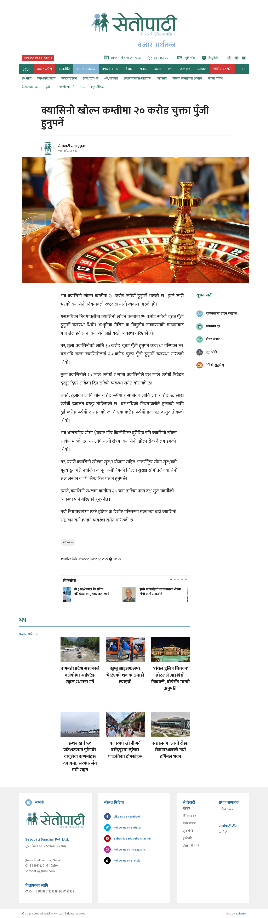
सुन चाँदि (188, 831)
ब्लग (170, 69)
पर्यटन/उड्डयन (69, 78)
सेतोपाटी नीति (191, 846)
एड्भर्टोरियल (98, 87)
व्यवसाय (162, 78)
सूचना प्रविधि (215, 78)
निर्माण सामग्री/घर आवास (187, 78)
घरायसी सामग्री (65, 87)
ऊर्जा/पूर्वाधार (90, 78)
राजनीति (64, 69)
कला (157, 69)
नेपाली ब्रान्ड (110, 69)
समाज (143, 69)
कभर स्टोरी (44, 69)
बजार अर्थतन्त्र (86, 69)
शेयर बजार (189, 823)
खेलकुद (185, 69)
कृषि (48, 87)
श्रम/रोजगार (111, 78)
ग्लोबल (202, 69)
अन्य (82, 87)
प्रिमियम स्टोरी (222, 69)
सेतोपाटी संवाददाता (71, 146)
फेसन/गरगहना (31, 87)
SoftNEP (241, 913)
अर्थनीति (27, 78)
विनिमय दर (189, 816)
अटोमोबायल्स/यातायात (137, 78)
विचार (128, 69)
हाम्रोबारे (187, 838)
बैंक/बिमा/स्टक (46, 78)
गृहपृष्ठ (186, 808)
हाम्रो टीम (224, 832)
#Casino (68, 542)
